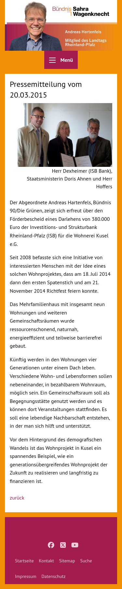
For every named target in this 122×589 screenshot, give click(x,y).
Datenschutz (54, 576)
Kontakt (46, 561)
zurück (17, 497)
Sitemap (67, 561)
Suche (86, 561)
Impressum (25, 576)
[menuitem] (24, 561)
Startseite (24, 561)
